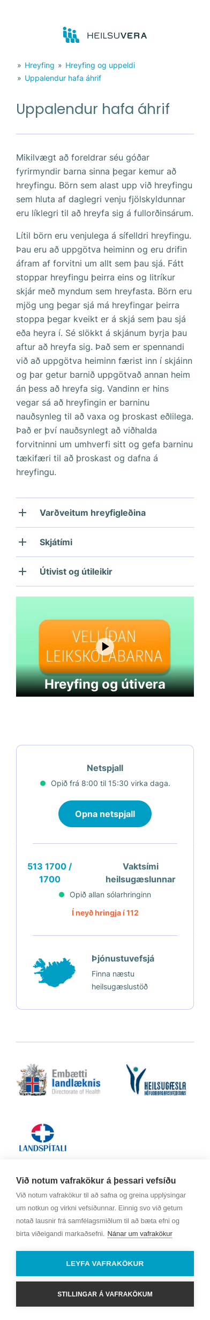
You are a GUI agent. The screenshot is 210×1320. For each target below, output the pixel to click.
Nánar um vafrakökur (139, 1234)
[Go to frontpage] (105, 35)
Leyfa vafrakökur (105, 1264)
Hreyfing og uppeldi (100, 65)
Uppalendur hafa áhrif (63, 77)
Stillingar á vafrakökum (105, 1294)
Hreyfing (40, 65)
